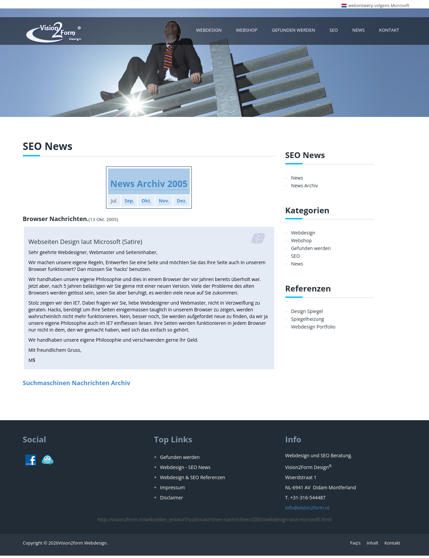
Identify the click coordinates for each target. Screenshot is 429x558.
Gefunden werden (297, 32)
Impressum (172, 490)
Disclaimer (171, 500)
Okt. (146, 203)
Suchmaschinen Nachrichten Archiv (77, 385)
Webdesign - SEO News (185, 469)
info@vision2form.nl (307, 510)
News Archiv (304, 188)
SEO (336, 32)
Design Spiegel (307, 313)
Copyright (33, 545)
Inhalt (373, 545)
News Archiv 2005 (149, 186)
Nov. (166, 203)
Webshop (253, 32)
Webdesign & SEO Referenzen (192, 479)
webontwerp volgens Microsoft (378, 5)
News (360, 32)
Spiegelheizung (307, 321)
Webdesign (217, 32)
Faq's (355, 545)
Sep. (127, 203)
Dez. (186, 203)
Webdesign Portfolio (313, 329)
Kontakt (390, 32)
